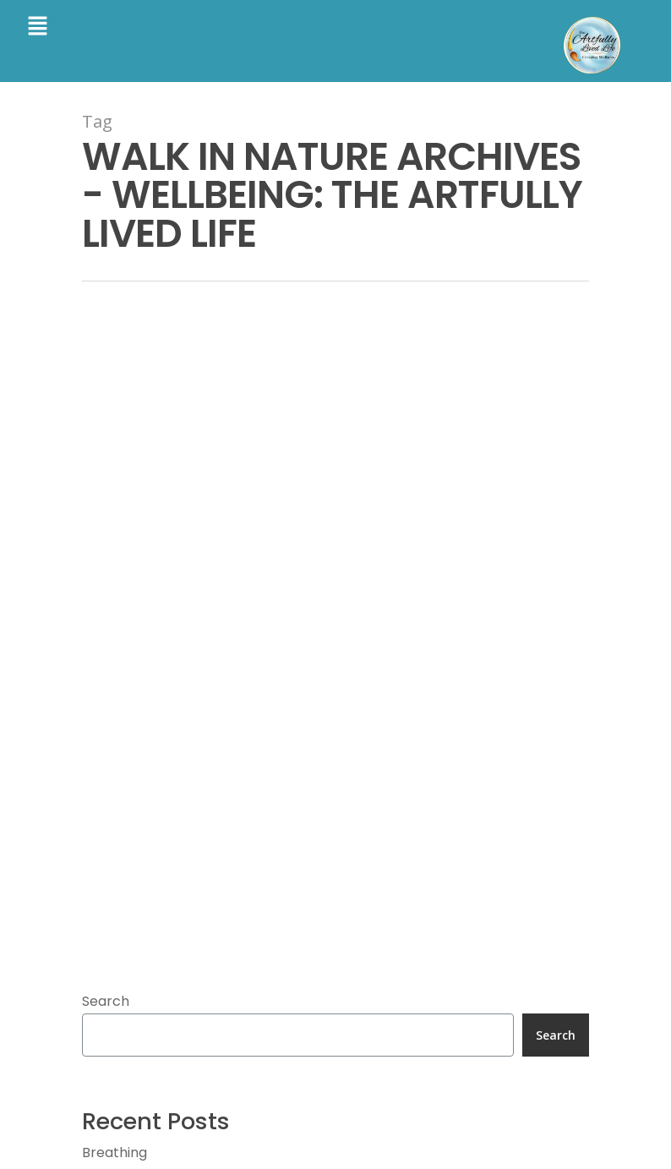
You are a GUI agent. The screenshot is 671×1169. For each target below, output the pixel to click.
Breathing (114, 1152)
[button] (37, 27)
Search (105, 1001)
